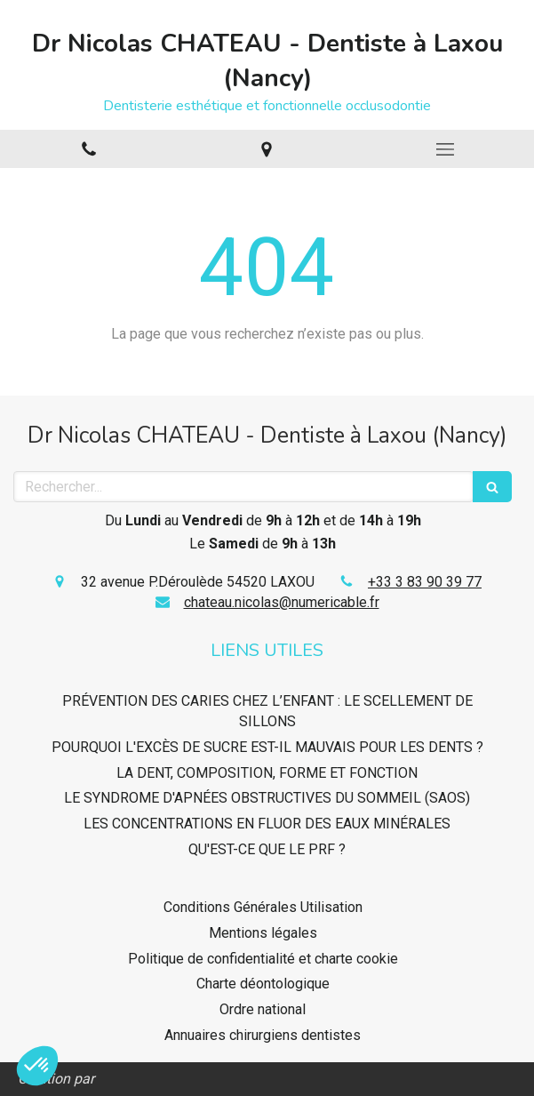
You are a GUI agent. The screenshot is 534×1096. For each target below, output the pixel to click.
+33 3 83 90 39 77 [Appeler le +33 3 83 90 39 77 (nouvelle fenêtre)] (425, 581)
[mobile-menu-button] (445, 149)
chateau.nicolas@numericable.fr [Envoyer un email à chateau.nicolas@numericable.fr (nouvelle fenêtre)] (281, 602)
